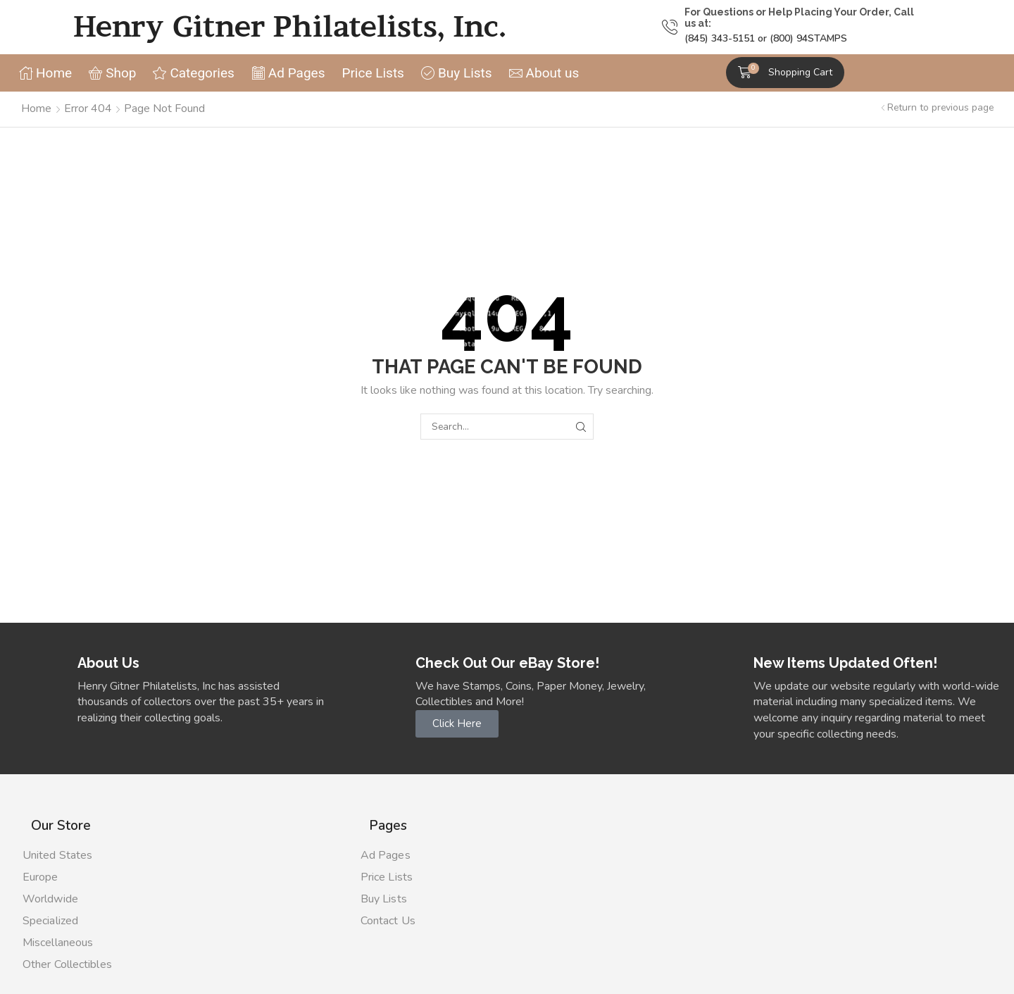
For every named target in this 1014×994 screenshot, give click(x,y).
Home (36, 108)
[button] (785, 72)
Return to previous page (940, 107)
